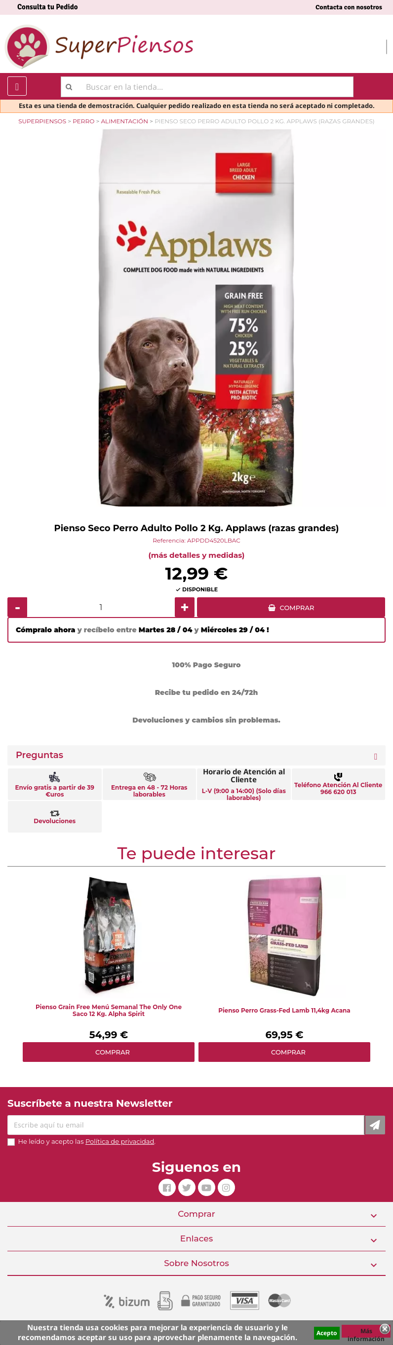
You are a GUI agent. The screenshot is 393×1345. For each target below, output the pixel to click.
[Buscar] (207, 86)
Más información (366, 1332)
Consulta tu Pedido (47, 6)
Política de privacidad (119, 1141)
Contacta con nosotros (348, 7)
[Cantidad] (101, 607)
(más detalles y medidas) (197, 555)
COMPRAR (297, 608)
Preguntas (39, 755)
